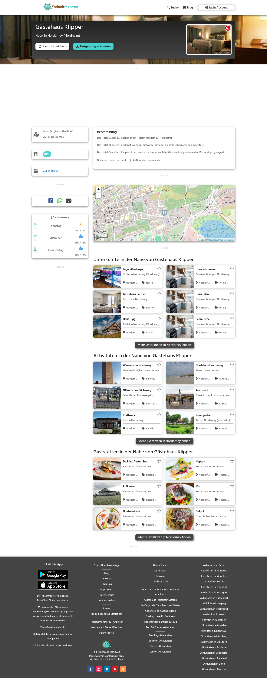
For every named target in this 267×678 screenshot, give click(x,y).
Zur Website (50, 171)
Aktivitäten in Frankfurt (214, 587)
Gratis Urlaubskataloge (107, 565)
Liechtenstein (160, 582)
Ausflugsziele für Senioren (160, 616)
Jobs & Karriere (106, 600)
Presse (106, 608)
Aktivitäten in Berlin (214, 565)
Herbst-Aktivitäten (160, 646)
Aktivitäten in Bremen (214, 620)
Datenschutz (107, 595)
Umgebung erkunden (95, 46)
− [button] (98, 195)
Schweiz (160, 576)
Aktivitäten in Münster (214, 669)
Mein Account (218, 7)
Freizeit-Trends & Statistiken (107, 614)
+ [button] (98, 190)
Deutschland (160, 565)
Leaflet (201, 240)
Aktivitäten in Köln (214, 582)
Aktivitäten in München (214, 576)
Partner (106, 579)
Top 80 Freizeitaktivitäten (160, 627)
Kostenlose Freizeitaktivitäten (160, 600)
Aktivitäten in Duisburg (214, 642)
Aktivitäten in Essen (214, 614)
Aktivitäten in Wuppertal (214, 653)
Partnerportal (106, 633)
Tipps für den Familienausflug (160, 622)
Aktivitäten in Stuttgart (214, 593)
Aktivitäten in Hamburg (214, 571)
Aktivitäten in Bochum (214, 647)
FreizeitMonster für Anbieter (107, 622)
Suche (175, 8)
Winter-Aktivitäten (160, 652)
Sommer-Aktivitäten (160, 641)
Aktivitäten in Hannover (214, 631)
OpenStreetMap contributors (221, 240)
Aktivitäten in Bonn (214, 664)
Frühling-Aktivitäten (160, 635)
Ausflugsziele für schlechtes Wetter (160, 605)
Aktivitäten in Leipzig (214, 603)
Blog (190, 7)
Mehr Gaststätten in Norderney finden (164, 537)
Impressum (106, 590)
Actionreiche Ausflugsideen (160, 611)
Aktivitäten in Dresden (214, 625)
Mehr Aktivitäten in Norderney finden (164, 441)
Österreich (160, 571)
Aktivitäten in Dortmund (214, 609)
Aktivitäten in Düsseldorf (214, 598)
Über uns (107, 584)
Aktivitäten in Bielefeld (214, 658)
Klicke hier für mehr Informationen (53, 645)
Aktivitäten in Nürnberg (214, 636)
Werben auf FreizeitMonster (107, 627)
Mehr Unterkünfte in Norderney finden (164, 345)
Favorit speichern (52, 46)
